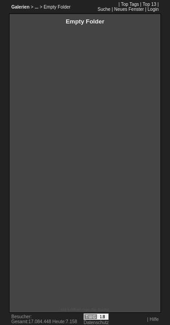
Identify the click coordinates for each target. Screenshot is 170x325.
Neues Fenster (129, 9)
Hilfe (154, 319)
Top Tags (130, 4)
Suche (103, 9)
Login (153, 9)
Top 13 (149, 4)
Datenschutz (96, 322)
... (36, 7)
